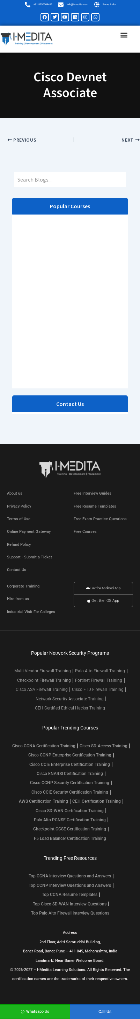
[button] (124, 35)
